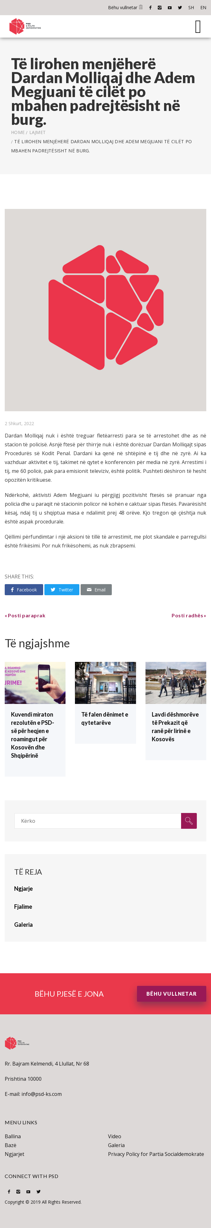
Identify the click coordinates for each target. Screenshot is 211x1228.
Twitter (180, 8)
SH (191, 7)
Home (18, 132)
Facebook (150, 8)
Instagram (160, 8)
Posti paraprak (26, 615)
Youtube (170, 8)
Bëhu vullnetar (125, 7)
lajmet (37, 132)
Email (96, 589)
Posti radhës (187, 615)
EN (203, 7)
